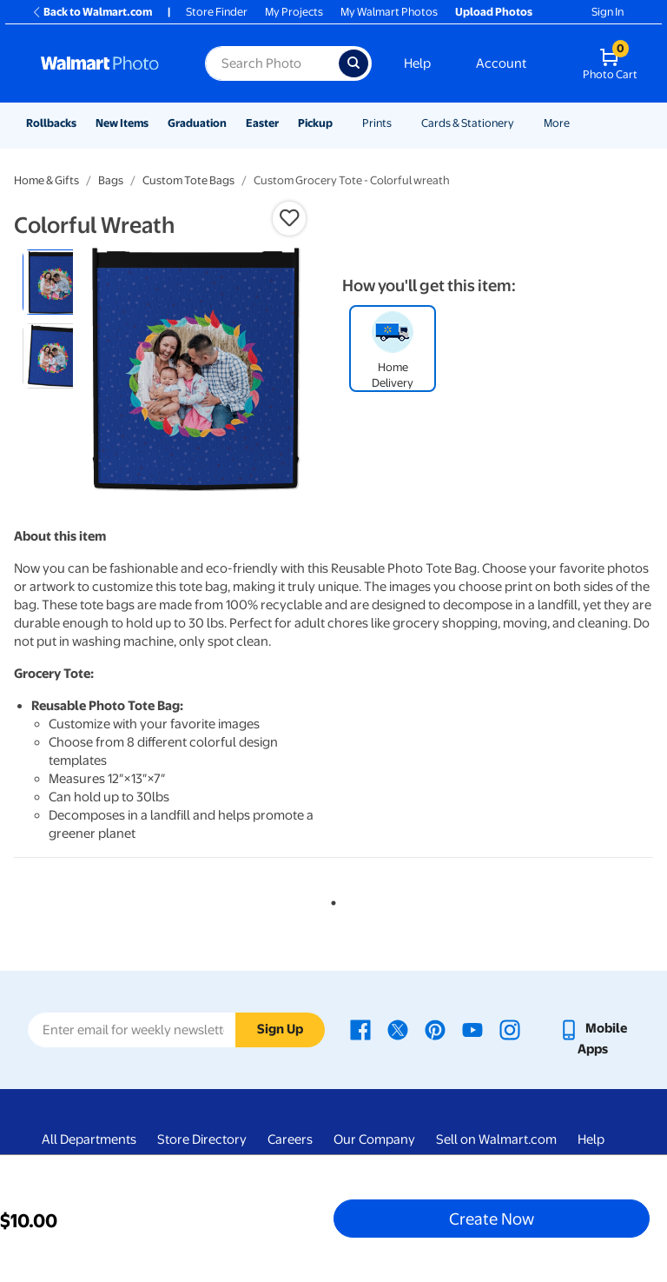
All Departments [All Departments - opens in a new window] (89, 1139)
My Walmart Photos (389, 11)
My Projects (294, 11)
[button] (289, 218)
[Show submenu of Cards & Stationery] (522, 123)
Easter (262, 123)
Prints (377, 123)
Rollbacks (51, 123)
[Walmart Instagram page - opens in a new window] (509, 1028)
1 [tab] (330, 899)
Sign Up (280, 1029)
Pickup (315, 123)
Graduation (197, 123)
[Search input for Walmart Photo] (272, 63)
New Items (122, 123)
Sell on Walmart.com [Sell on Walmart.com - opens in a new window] (496, 1139)
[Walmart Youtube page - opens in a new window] (472, 1028)
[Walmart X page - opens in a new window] (397, 1028)
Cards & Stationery (467, 123)
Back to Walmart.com (91, 11)
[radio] (55, 282)
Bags (110, 180)
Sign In (607, 11)
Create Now (491, 1218)
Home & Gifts (46, 180)
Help (417, 63)
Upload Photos (493, 11)
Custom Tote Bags (188, 180)
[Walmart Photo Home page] (104, 63)
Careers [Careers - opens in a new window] (290, 1139)
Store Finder (217, 11)
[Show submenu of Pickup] (340, 123)
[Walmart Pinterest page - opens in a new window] (435, 1028)
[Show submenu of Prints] (399, 123)
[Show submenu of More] (577, 123)
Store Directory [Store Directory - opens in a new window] (202, 1139)
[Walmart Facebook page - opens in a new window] (360, 1028)
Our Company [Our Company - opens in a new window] (374, 1139)
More (557, 123)
